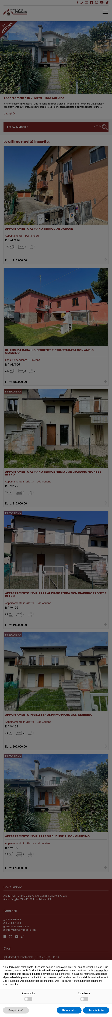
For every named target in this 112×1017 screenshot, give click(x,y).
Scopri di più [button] (15, 1010)
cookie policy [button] (100, 970)
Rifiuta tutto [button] (69, 1010)
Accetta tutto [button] (96, 1010)
